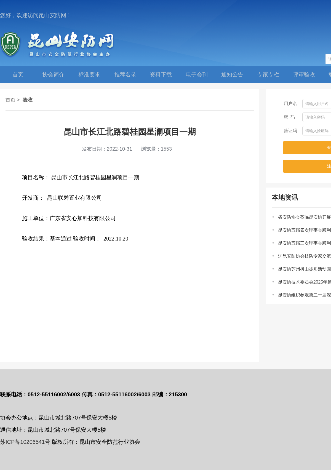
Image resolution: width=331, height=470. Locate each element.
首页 (17, 74)
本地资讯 (285, 197)
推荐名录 (125, 74)
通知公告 (232, 74)
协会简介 (53, 74)
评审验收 (304, 74)
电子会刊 (197, 74)
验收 (28, 100)
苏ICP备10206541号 (25, 442)
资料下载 (161, 74)
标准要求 (89, 74)
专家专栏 (268, 74)
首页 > (13, 100)
